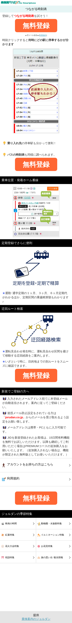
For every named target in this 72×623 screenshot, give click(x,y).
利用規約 (42, 35)
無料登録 (36, 25)
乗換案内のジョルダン (36, 619)
